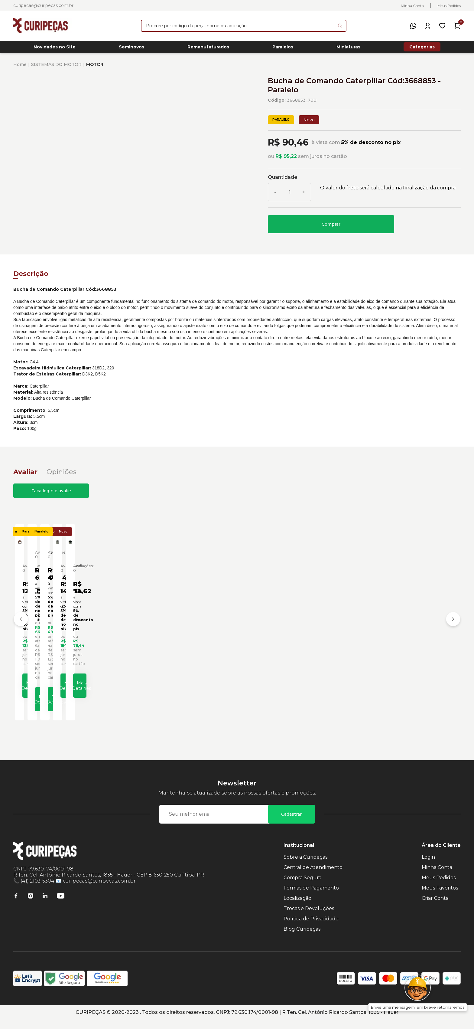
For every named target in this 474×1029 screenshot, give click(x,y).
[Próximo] (453, 626)
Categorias (422, 48)
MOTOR (94, 67)
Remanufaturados (208, 48)
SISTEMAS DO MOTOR (56, 67)
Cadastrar (291, 823)
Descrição (30, 277)
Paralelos (282, 48)
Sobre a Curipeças (305, 866)
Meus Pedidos (449, 5)
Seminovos (131, 48)
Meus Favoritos (440, 897)
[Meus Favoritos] (442, 25)
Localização (297, 907)
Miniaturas (348, 48)
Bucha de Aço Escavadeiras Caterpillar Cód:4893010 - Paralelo (285, 645)
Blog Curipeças (302, 938)
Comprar (331, 227)
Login (428, 866)
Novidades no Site (55, 48)
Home (20, 67)
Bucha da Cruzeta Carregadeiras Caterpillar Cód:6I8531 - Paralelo (181, 645)
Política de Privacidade (311, 928)
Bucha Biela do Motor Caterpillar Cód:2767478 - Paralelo (58, 648)
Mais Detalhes (74, 703)
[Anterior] (20, 626)
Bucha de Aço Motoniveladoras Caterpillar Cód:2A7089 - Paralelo (403, 648)
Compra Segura (302, 887)
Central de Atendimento (313, 877)
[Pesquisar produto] (340, 26)
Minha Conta (412, 5)
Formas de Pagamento (311, 897)
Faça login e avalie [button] (51, 494)
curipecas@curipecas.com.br (43, 5)
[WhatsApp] (413, 26)
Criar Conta (435, 907)
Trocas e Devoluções (309, 918)
